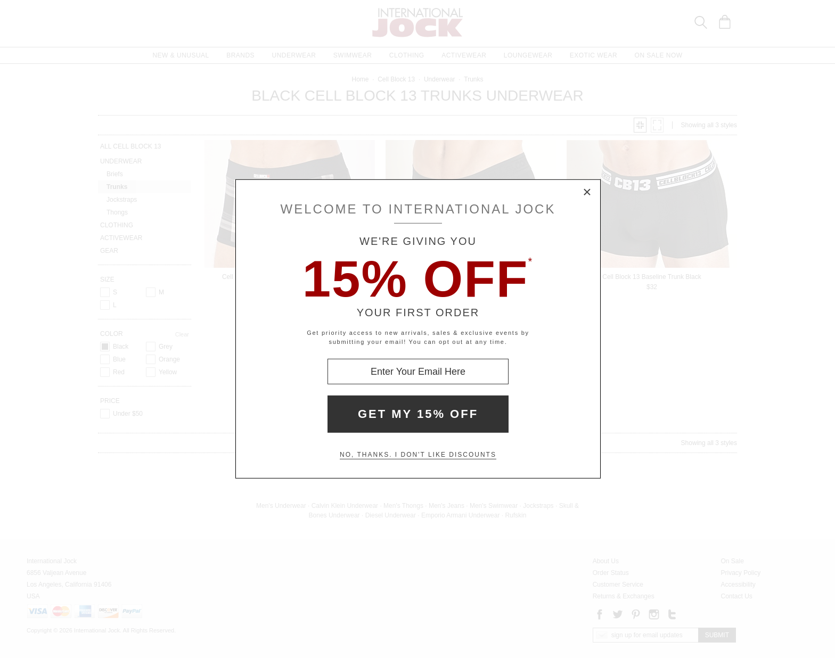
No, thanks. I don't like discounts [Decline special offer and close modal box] (418, 454)
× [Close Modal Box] (587, 192)
